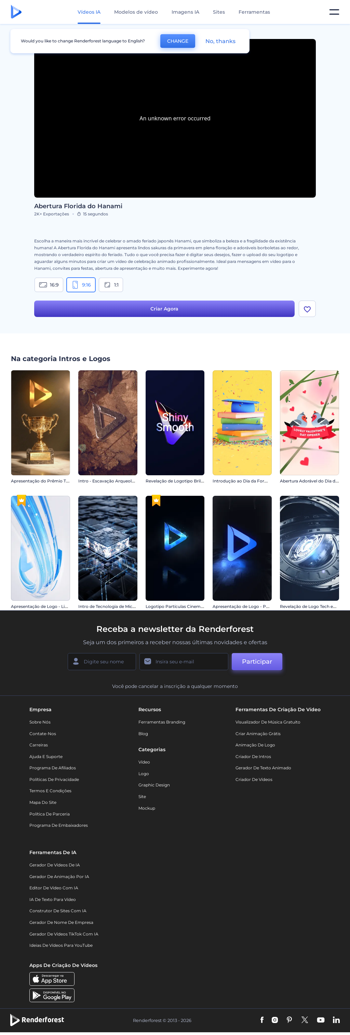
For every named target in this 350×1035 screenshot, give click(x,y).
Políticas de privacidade (54, 781)
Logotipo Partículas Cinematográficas (185, 608)
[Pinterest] (289, 1023)
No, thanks (220, 41)
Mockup (146, 810)
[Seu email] (183, 664)
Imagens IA (185, 12)
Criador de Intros (253, 758)
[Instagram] (275, 1023)
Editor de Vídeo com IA (53, 890)
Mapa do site (42, 804)
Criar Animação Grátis (258, 736)
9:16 (81, 285)
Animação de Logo (255, 747)
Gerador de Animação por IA (59, 878)
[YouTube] (321, 1023)
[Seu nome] (102, 664)
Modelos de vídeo (136, 12)
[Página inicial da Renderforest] (16, 12)
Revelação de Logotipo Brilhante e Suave (187, 483)
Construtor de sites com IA (57, 913)
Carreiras (38, 747)
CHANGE (177, 41)
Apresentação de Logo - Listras (42, 608)
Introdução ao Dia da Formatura (246, 483)
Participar (257, 664)
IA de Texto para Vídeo (52, 901)
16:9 (49, 285)
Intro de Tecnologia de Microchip (112, 608)
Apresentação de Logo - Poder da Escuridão (258, 608)
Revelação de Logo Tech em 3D (312, 608)
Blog (143, 736)
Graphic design (154, 787)
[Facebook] (262, 1023)
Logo (143, 776)
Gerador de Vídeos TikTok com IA (63, 936)
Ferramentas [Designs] (254, 12)
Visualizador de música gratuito (267, 724)
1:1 (111, 285)
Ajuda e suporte (46, 758)
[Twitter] (305, 1023)
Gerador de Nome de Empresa (61, 924)
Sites (219, 12)
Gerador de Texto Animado (263, 770)
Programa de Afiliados (52, 770)
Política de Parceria (49, 816)
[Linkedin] (336, 1023)
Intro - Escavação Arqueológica (110, 483)
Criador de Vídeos (253, 781)
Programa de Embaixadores (58, 827)
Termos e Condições (50, 793)
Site (142, 798)
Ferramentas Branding (161, 724)
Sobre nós (40, 724)
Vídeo (144, 764)
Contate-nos (42, 736)
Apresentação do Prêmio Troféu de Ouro (53, 483)
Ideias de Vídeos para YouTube (61, 947)
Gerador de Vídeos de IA (54, 867)
